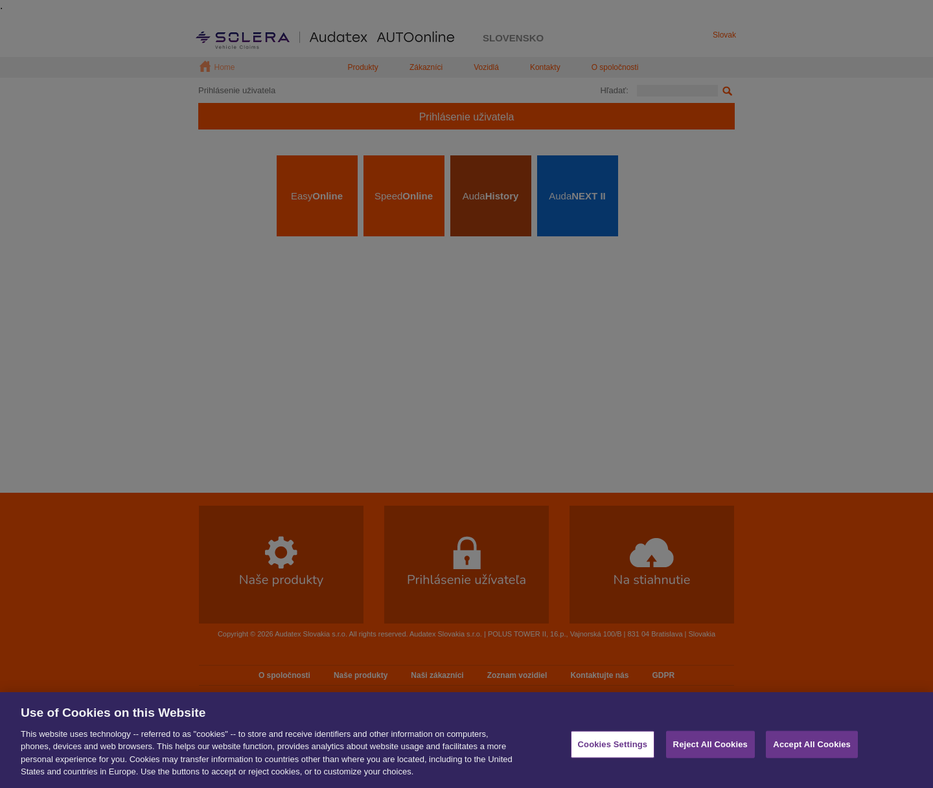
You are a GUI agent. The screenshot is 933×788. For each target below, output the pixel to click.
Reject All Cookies (710, 749)
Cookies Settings (613, 749)
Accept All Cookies (812, 749)
